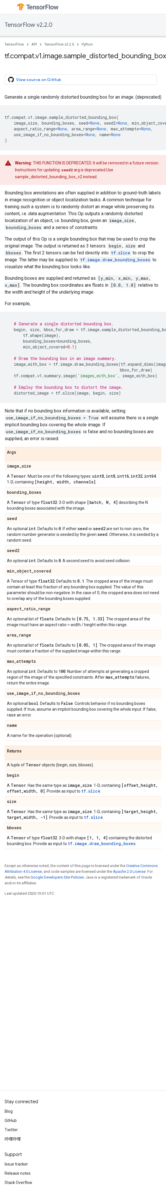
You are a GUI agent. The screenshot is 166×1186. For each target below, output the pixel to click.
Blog (9, 1111)
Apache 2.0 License (129, 871)
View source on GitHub (34, 79)
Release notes (18, 1173)
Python (87, 44)
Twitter (11, 1129)
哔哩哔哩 (13, 1139)
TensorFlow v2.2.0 (28, 25)
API (34, 44)
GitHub (11, 1120)
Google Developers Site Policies (57, 877)
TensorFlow (14, 44)
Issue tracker (16, 1164)
